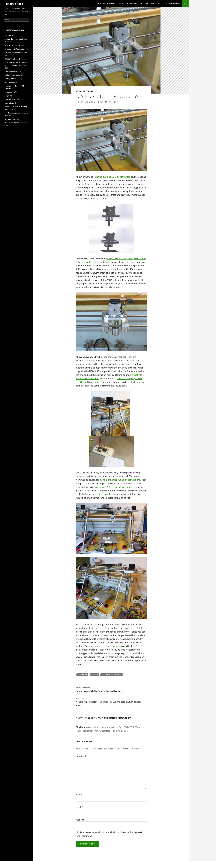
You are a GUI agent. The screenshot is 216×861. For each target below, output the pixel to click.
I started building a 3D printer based (111, 176)
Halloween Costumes (12, 75)
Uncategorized (10, 119)
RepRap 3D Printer (84, 91)
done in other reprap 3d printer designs (120, 479)
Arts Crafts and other (12, 45)
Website (80, 819)
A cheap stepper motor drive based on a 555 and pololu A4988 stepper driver (111, 701)
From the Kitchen (11, 71)
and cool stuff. (9, 35)
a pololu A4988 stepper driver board (113, 486)
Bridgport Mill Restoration (14, 49)
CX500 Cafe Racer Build (13, 59)
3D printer (82, 675)
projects (7, 96)
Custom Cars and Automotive (15, 52)
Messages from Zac (11, 79)
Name (79, 794)
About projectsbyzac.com (109, 3)
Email (79, 807)
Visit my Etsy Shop (172, 3)
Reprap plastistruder (112, 675)
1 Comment (112, 102)
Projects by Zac (13, 3)
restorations (9, 103)
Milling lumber (10, 82)
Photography (9, 92)
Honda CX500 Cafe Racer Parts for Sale (143, 3)
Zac (101, 102)
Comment (81, 755)
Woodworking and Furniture (15, 123)
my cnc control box (98, 494)
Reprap (95, 675)
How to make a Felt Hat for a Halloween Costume (111, 689)
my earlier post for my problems (105, 646)
